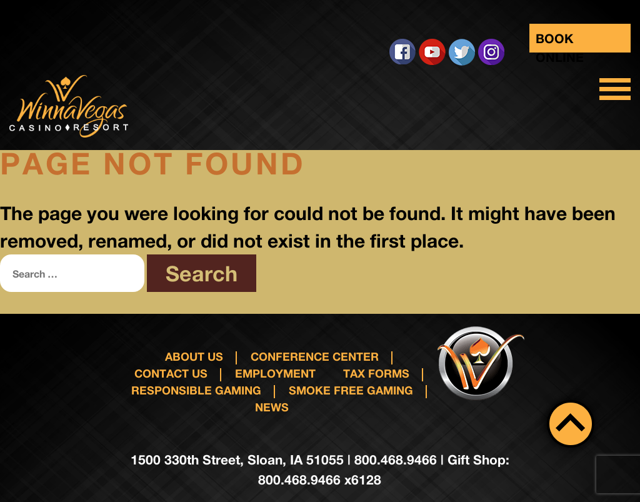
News (272, 407)
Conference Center (315, 356)
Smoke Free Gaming (351, 390)
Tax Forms (376, 373)
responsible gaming (196, 390)
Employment (275, 373)
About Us (194, 356)
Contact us (171, 373)
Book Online (560, 42)
